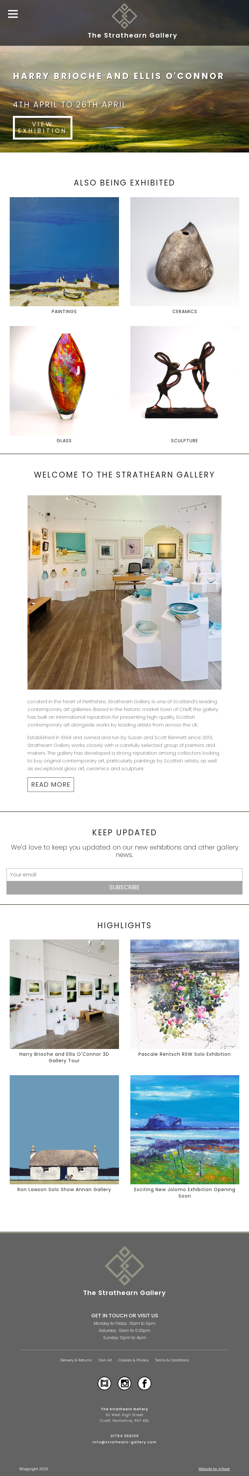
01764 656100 (125, 1435)
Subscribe (124, 887)
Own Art (105, 1360)
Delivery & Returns (76, 1360)
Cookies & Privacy (133, 1360)
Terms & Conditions (172, 1360)
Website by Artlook (214, 1469)
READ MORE (50, 784)
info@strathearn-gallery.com (124, 1442)
